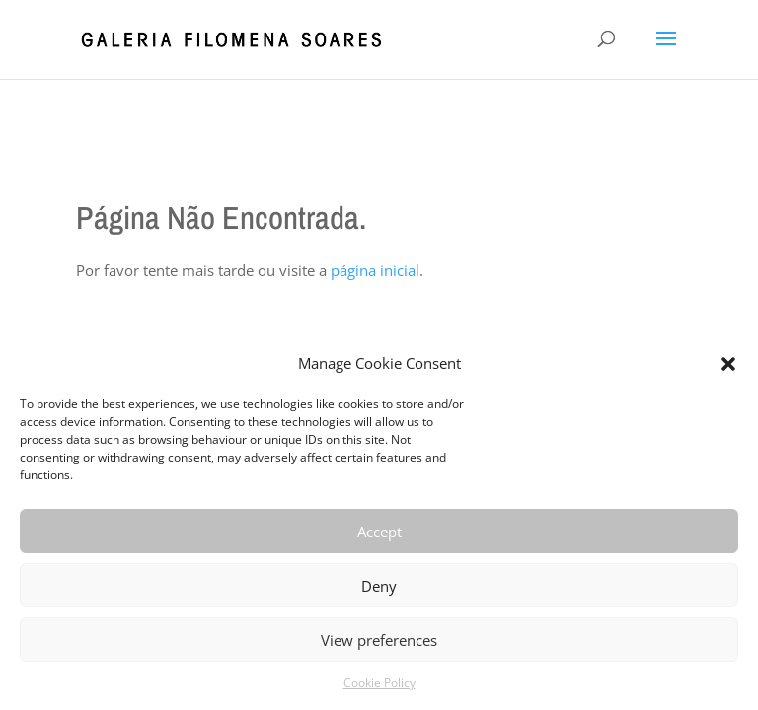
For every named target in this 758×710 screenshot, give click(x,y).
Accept (379, 531)
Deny (379, 586)
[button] (728, 364)
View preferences (379, 640)
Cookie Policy (379, 682)
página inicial (375, 270)
